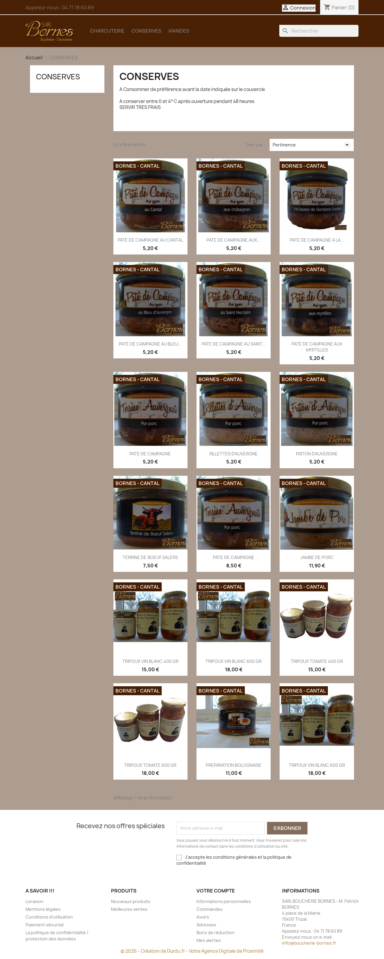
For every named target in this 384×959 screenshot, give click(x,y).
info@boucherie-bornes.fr (309, 943)
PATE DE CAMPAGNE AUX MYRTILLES (317, 347)
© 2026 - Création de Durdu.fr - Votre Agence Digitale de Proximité (192, 951)
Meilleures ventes (129, 909)
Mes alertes (208, 940)
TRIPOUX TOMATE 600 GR (150, 765)
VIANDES (178, 31)
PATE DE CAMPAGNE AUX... (233, 240)
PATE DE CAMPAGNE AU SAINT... (234, 344)
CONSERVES (146, 31)
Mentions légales (43, 909)
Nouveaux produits (130, 901)
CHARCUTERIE (107, 31)
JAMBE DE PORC (317, 557)
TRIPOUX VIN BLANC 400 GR (150, 661)
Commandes (209, 909)
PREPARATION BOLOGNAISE (234, 765)
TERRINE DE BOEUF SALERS (150, 557)
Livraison (35, 901)
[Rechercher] (318, 31)
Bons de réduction (215, 932)
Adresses (206, 925)
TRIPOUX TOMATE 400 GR (317, 661)
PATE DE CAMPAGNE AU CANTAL (150, 240)
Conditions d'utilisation (49, 917)
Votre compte (215, 890)
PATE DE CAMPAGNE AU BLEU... (150, 344)
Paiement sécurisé (45, 925)
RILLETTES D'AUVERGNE (233, 454)
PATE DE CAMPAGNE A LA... (317, 240)
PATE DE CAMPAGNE (150, 454)
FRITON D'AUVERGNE (317, 454)
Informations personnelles (223, 901)
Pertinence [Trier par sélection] (312, 145)
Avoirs (202, 917)
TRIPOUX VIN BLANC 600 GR (234, 661)
